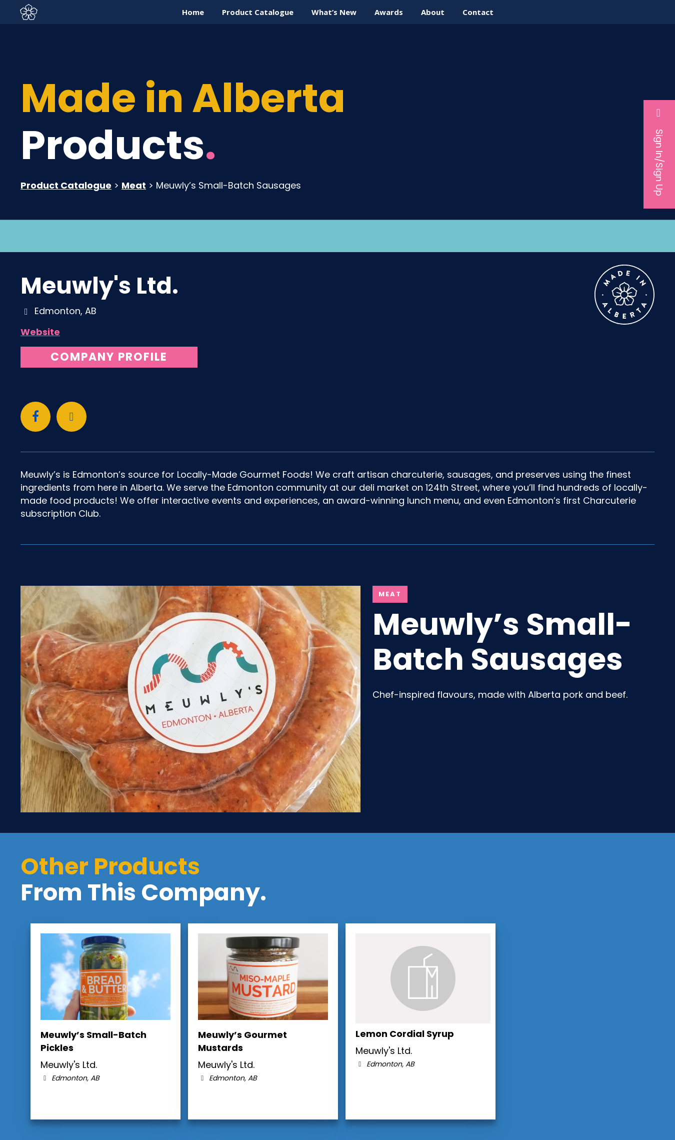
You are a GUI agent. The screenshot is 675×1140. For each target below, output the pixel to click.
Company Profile (109, 357)
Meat (134, 185)
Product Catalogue (66, 185)
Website (40, 332)
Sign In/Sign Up (659, 151)
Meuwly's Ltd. (99, 286)
